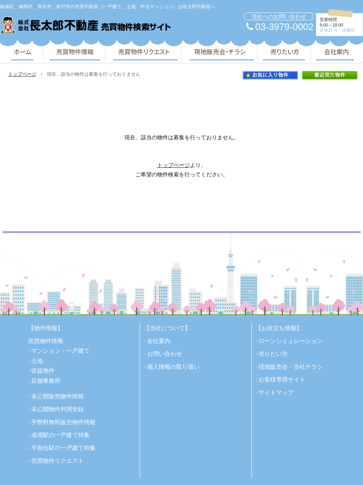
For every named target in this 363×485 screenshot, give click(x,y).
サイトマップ (276, 392)
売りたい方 (284, 51)
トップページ (22, 74)
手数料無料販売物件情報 (63, 422)
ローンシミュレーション (291, 341)
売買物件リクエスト (144, 51)
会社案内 (336, 51)
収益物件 (43, 370)
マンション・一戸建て (60, 350)
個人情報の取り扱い (173, 366)
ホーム (23, 51)
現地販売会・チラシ (220, 51)
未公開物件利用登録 (57, 409)
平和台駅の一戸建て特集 (63, 447)
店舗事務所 (45, 380)
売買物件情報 (75, 51)
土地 (37, 360)
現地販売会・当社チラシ (291, 366)
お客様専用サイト (282, 379)
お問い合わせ (164, 353)
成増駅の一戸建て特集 (60, 435)
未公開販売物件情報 (57, 396)
